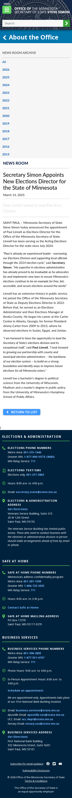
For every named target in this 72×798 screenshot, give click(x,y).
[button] (66, 23)
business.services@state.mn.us (38, 710)
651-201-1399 (32, 581)
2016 (5, 146)
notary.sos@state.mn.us (42, 723)
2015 (5, 154)
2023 (5, 92)
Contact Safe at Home (23, 607)
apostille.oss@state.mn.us (45, 715)
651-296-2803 (32, 653)
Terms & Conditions (36, 781)
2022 (5, 100)
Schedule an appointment (25, 690)
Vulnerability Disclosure (36, 770)
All (4, 62)
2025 (5, 77)
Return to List (23, 412)
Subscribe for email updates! (26, 763)
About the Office (30, 37)
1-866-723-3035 (34, 586)
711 (33, 461)
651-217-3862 (35, 474)
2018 (5, 131)
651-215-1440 (32, 452)
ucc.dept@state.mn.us (37, 719)
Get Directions (18, 509)
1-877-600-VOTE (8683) (39, 457)
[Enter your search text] (32, 23)
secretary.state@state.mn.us (36, 492)
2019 (5, 123)
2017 (5, 139)
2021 (5, 108)
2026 (5, 69)
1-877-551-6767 (34, 657)
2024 (5, 85)
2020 (5, 115)
